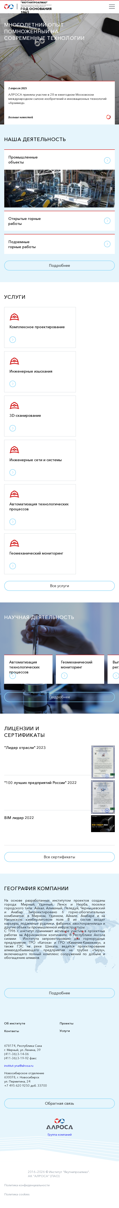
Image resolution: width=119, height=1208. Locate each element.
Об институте (14, 1023)
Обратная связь (59, 1103)
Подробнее (59, 265)
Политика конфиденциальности (27, 1185)
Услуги (65, 1031)
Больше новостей (59, 117)
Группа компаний (60, 1134)
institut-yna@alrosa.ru (18, 1066)
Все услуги (59, 586)
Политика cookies (17, 1194)
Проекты (66, 1023)
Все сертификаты (59, 857)
